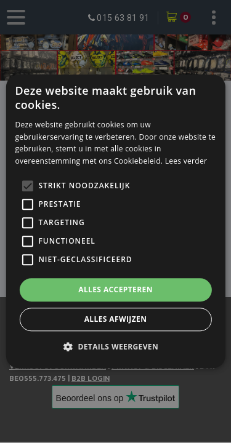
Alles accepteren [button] (115, 289)
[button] (115, 347)
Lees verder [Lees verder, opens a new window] (186, 161)
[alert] (115, 221)
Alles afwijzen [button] (115, 319)
